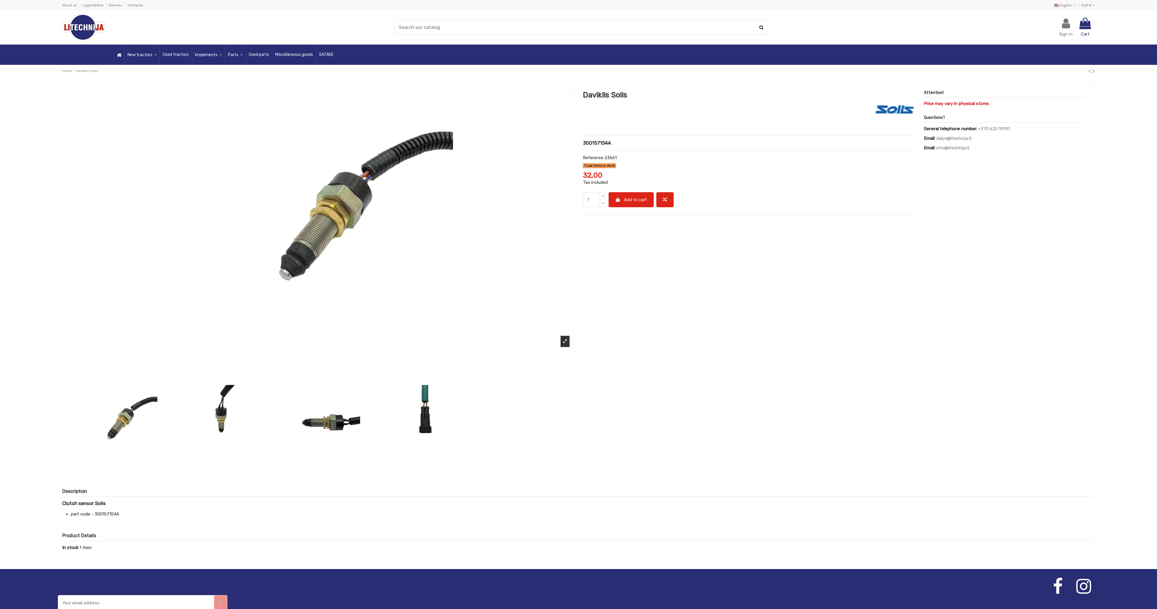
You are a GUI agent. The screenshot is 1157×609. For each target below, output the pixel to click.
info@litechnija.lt (953, 148)
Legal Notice (93, 5)
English (1065, 5)
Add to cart (631, 199)
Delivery (116, 5)
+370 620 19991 (994, 128)
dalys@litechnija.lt (954, 138)
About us (70, 5)
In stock (70, 547)
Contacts (135, 5)
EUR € (1088, 5)
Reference (593, 157)
